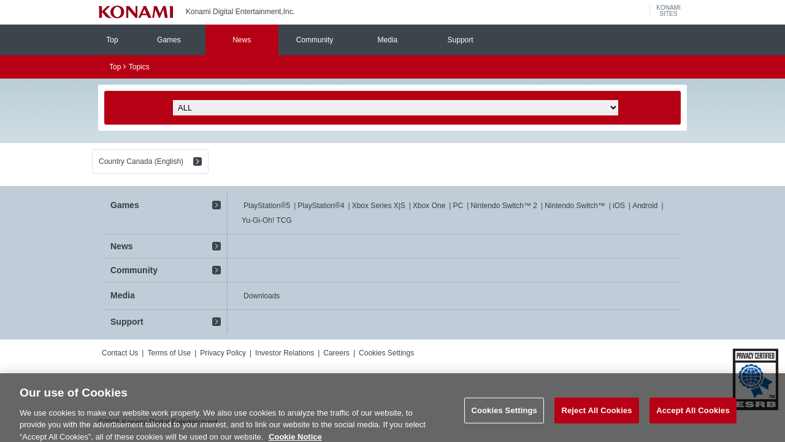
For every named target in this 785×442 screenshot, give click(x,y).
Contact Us (120, 353)
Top (112, 40)
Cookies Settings (386, 353)
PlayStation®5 (266, 205)
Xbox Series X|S (378, 205)
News (241, 40)
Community (315, 40)
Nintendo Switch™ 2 (503, 205)
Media (387, 40)
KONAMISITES (668, 11)
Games (169, 40)
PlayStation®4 (320, 205)
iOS (619, 205)
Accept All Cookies (693, 415)
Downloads (261, 296)
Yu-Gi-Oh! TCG (267, 220)
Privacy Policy (223, 353)
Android (644, 205)
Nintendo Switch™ (575, 205)
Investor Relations (284, 353)
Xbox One (429, 205)
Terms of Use (169, 353)
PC (458, 205)
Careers (336, 353)
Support (460, 40)
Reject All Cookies (596, 415)
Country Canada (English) (141, 161)
